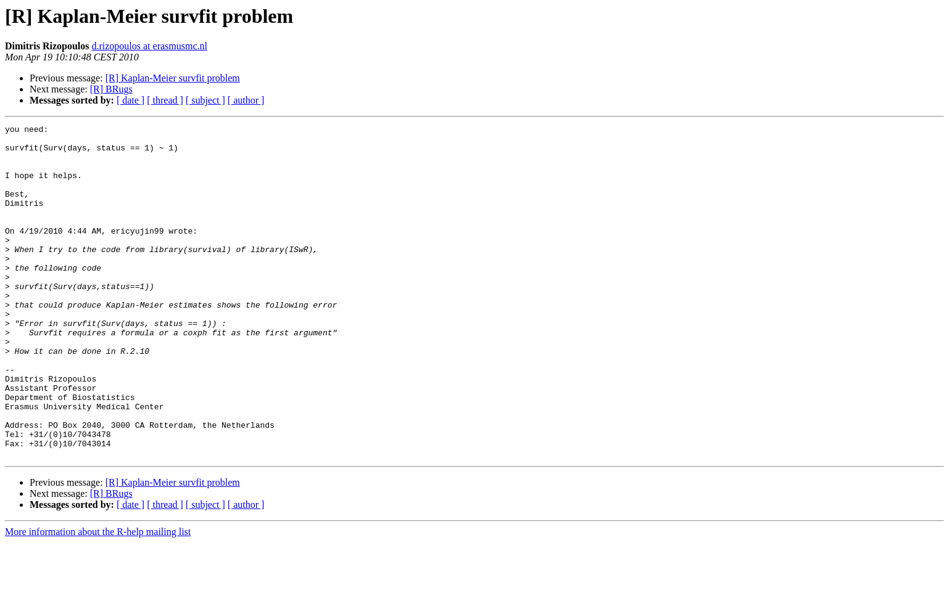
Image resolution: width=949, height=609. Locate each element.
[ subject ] (205, 100)
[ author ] (246, 100)
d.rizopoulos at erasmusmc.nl (149, 46)
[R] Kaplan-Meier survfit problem (173, 78)
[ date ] (130, 100)
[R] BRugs (111, 89)
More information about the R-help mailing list (98, 598)
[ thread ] (165, 100)
